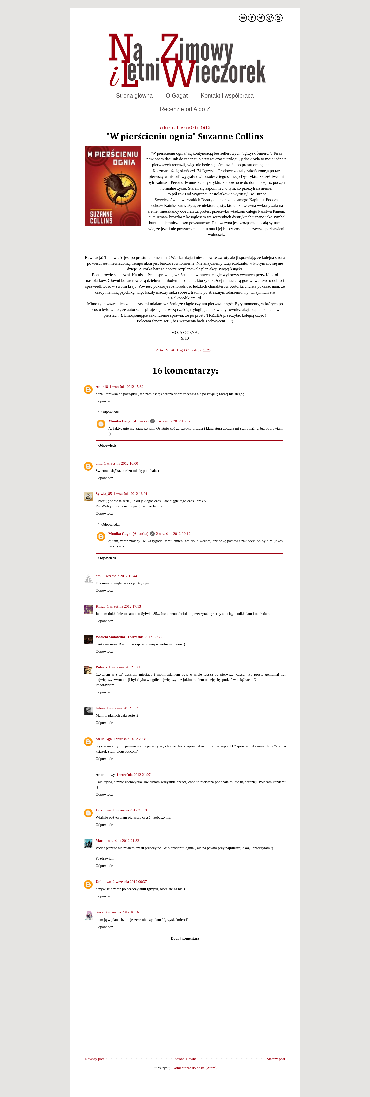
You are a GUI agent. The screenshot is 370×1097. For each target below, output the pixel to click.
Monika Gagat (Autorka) (183, 350)
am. (99, 576)
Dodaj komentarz (185, 938)
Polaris (101, 667)
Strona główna (134, 95)
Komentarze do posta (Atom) (194, 1068)
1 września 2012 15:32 (126, 387)
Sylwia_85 (104, 494)
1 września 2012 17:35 (144, 637)
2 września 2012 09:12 (173, 534)
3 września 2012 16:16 (122, 912)
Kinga (100, 606)
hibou (100, 708)
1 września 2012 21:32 (122, 841)
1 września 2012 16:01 (130, 494)
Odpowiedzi (110, 412)
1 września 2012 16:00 (121, 463)
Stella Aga (104, 739)
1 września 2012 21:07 (134, 775)
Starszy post (276, 1059)
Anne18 (102, 387)
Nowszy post (94, 1059)
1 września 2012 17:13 (124, 606)
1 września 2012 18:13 (125, 667)
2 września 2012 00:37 (130, 882)
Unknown (103, 810)
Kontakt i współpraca (227, 95)
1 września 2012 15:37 (173, 421)
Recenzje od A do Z (185, 109)
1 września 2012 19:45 (123, 708)
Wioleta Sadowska (111, 637)
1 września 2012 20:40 (130, 739)
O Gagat (177, 95)
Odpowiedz (104, 401)
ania (99, 463)
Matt (100, 841)
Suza (99, 912)
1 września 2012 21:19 (130, 810)
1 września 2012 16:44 (120, 576)
